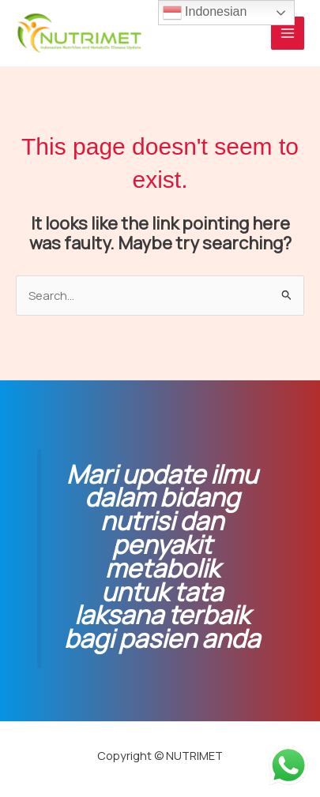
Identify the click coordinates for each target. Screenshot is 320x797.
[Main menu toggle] (287, 33)
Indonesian (205, 12)
